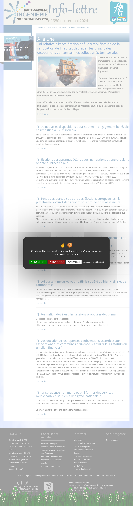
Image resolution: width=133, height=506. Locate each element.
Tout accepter (37, 262)
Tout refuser (56, 262)
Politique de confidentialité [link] (93, 262)
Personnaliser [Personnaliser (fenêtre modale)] (74, 262)
